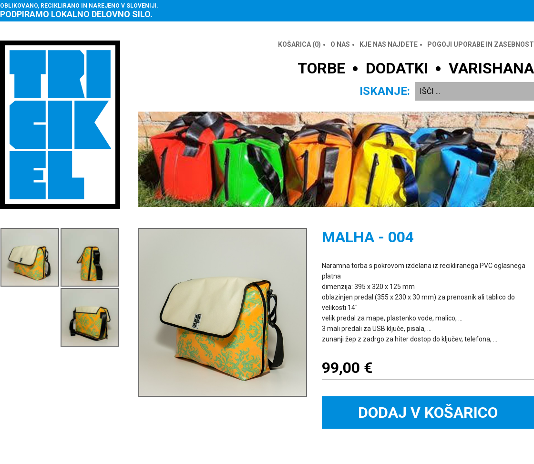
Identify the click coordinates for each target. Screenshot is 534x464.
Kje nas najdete (388, 44)
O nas (340, 44)
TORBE (321, 68)
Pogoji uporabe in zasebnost (480, 44)
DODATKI (397, 68)
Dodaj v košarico (428, 412)
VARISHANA (491, 68)
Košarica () (299, 44)
